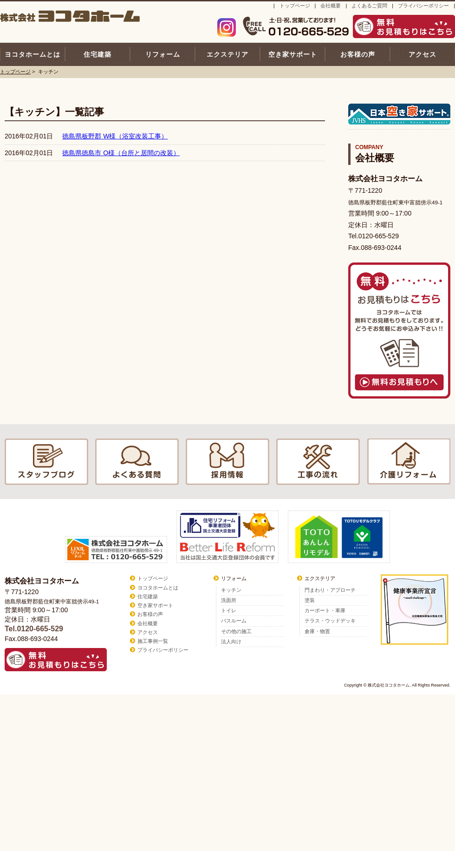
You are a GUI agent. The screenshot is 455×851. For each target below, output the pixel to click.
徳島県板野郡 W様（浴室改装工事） (115, 136)
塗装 (310, 600)
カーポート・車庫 (325, 610)
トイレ (228, 610)
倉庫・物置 (317, 631)
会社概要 (330, 5)
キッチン (231, 590)
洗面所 (228, 600)
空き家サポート (292, 54)
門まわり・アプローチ (330, 590)
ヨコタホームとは (32, 54)
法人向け (231, 641)
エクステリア (227, 54)
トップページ (295, 5)
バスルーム (234, 620)
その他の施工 (236, 631)
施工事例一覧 (152, 641)
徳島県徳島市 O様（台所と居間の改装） (121, 153)
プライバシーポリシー (423, 5)
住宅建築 (97, 54)
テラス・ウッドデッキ (330, 620)
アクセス (422, 54)
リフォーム (162, 54)
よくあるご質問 (369, 5)
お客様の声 (357, 54)
